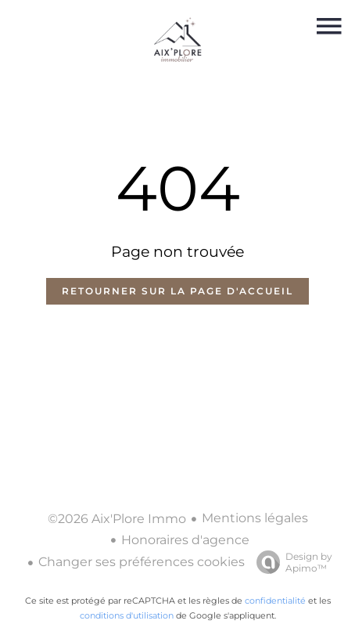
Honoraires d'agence (185, 539)
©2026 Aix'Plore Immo (117, 518)
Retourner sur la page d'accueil (177, 291)
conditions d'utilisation (127, 615)
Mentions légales (255, 518)
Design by (290, 562)
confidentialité (275, 600)
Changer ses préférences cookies (141, 561)
